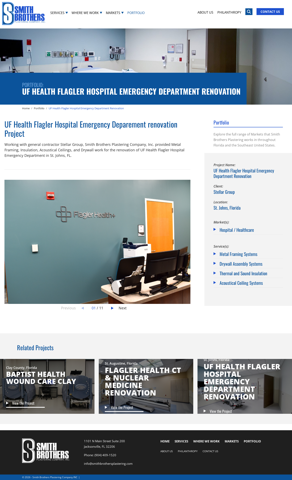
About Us (205, 12)
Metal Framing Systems (238, 253)
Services (57, 13)
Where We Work (85, 13)
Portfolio (136, 13)
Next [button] (123, 308)
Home (165, 441)
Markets (113, 13)
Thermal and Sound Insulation (243, 272)
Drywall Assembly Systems (241, 263)
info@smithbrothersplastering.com (108, 464)
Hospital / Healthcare (237, 229)
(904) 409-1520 (105, 455)
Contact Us (270, 12)
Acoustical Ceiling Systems (241, 282)
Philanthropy (229, 12)
